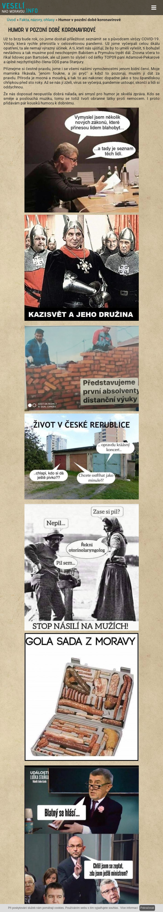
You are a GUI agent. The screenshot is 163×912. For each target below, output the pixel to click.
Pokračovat (147, 907)
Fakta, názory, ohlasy (37, 19)
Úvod (11, 19)
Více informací (129, 907)
